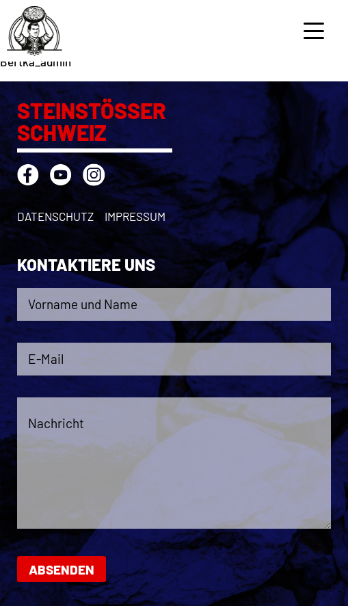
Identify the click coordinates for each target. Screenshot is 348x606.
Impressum (135, 216)
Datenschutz (55, 216)
